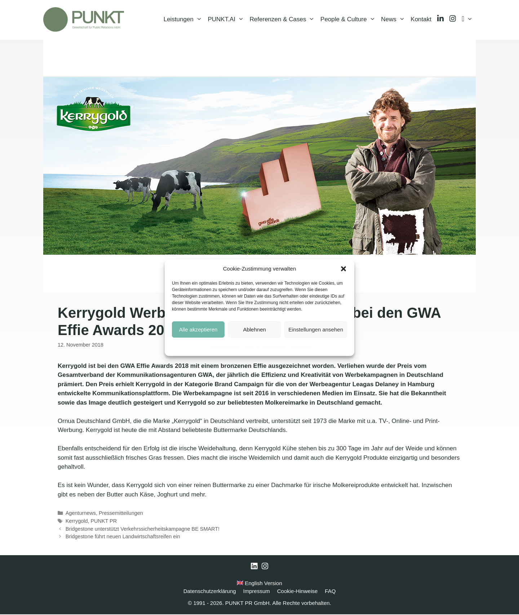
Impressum (300, 346)
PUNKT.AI (227, 20)
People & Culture (349, 20)
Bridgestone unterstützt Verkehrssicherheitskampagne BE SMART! (142, 529)
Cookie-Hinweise (224, 346)
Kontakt (421, 19)
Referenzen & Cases (284, 20)
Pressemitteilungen (121, 514)
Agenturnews (81, 514)
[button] (343, 268)
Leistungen (184, 20)
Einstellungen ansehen (315, 329)
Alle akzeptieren (198, 329)
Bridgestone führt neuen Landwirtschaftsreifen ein (123, 537)
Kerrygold (77, 522)
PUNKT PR (103, 522)
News (394, 20)
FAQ (330, 592)
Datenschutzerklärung (265, 346)
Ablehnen (254, 329)
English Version (259, 584)
